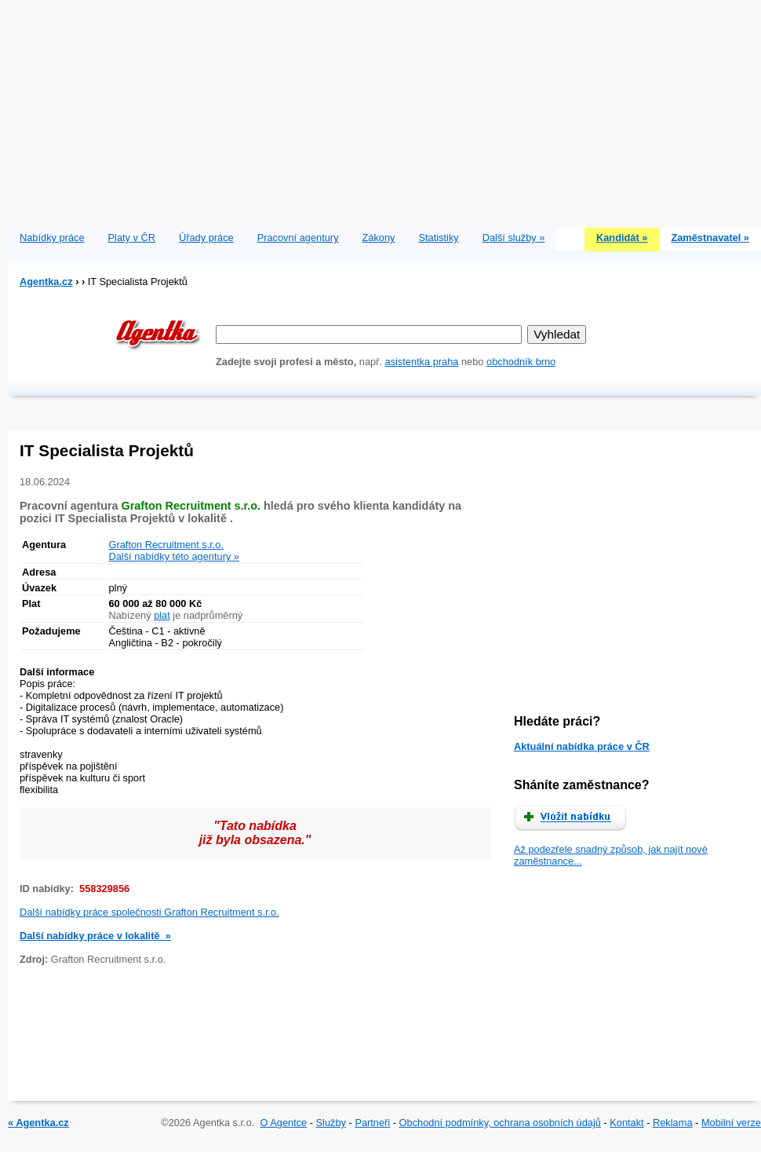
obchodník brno (520, 362)
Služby (331, 1122)
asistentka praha (422, 362)
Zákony (378, 237)
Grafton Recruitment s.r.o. (166, 544)
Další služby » (513, 237)
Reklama (673, 1122)
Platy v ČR (131, 237)
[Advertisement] (384, 110)
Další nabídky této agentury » (174, 556)
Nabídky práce (52, 237)
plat (162, 615)
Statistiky (439, 237)
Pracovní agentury (298, 237)
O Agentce (283, 1122)
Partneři (372, 1122)
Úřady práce (206, 237)
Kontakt (626, 1122)
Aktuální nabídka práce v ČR (582, 746)
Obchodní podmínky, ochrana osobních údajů (500, 1122)
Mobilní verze (731, 1122)
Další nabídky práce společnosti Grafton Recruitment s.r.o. (149, 912)
